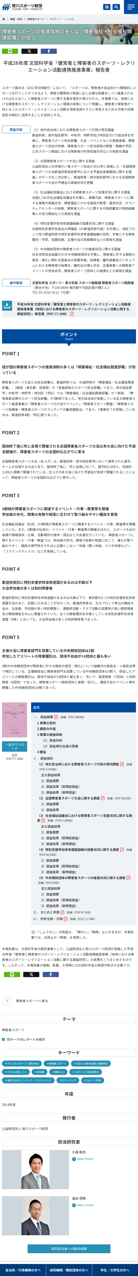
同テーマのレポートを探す (26, 1039)
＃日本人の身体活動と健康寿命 (91, 1063)
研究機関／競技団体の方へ (69, 1270)
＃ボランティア (68, 1080)
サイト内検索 (116, 7)
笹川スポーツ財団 (3, 19)
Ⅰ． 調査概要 (43, 716)
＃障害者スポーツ (56, 1063)
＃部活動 (39, 1072)
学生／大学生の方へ (114, 1270)
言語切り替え (107, 7)
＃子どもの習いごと (16, 1072)
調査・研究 (16, 19)
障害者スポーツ (35, 19)
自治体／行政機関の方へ (23, 1270)
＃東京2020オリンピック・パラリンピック (28, 1080)
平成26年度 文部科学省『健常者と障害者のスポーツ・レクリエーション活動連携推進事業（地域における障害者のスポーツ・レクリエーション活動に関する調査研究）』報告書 (74, 309)
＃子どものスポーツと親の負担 (22, 1063)
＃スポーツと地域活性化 (85, 1072)
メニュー (131, 7)
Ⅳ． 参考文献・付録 (48, 918)
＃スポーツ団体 (92, 1080)
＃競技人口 (58, 1072)
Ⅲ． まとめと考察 (46, 912)
